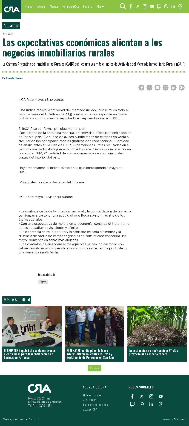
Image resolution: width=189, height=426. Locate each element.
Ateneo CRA (90, 409)
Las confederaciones (95, 405)
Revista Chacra (14, 78)
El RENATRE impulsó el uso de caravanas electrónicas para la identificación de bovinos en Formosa (30, 354)
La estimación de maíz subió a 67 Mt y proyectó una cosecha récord (153, 352)
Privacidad (34, 419)
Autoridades (90, 400)
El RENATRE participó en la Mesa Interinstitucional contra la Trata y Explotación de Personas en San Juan (90, 354)
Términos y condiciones (13, 419)
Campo (43, 282)
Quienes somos (92, 395)
